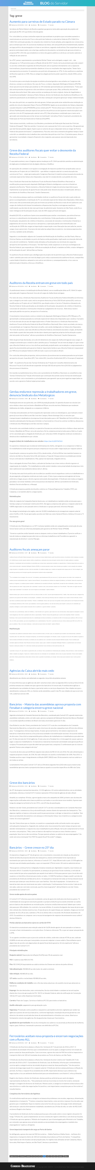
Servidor (52, 25)
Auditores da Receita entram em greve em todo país (42, 283)
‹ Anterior (28, 1156)
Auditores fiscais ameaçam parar (30, 549)
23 (38, 1156)
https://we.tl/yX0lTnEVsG (53, 441)
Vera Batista (34, 25)
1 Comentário (43, 286)
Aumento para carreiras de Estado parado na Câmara (43, 21)
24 (41, 1156)
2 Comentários (43, 157)
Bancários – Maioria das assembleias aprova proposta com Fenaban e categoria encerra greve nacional (46, 706)
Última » (66, 1156)
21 (32, 1156)
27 (50, 1156)
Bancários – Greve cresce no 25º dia (32, 847)
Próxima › (60, 1156)
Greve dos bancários (22, 782)
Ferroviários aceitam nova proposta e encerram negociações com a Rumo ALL (39, 1037)
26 (47, 1156)
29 (56, 1156)
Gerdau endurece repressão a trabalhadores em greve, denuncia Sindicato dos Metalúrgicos (44, 393)
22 (35, 1156)
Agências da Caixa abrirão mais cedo (32, 670)
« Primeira (22, 1156)
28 (53, 1156)
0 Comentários (43, 25)
